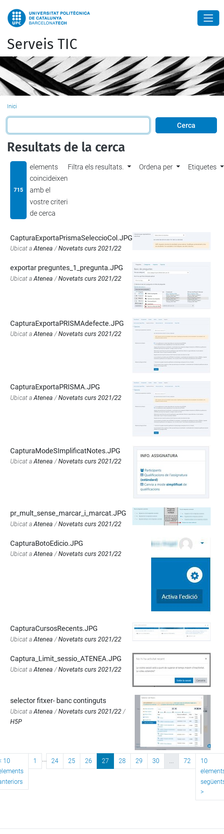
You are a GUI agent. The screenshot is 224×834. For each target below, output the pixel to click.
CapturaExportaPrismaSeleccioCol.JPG (71, 238)
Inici (12, 106)
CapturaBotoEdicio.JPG (46, 543)
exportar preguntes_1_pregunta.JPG (66, 267)
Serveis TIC (42, 44)
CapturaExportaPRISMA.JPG (55, 387)
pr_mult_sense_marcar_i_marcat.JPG (68, 513)
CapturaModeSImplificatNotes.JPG (65, 451)
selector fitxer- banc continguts (58, 700)
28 (122, 761)
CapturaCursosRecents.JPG (54, 628)
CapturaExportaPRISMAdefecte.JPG (67, 323)
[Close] (208, 18)
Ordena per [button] (156, 167)
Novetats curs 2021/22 (89, 248)
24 (54, 761)
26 (88, 761)
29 (139, 761)
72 (187, 761)
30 (155, 761)
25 (71, 761)
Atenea (43, 248)
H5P (16, 721)
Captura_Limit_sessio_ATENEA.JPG (65, 658)
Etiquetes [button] (202, 167)
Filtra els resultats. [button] (96, 167)
